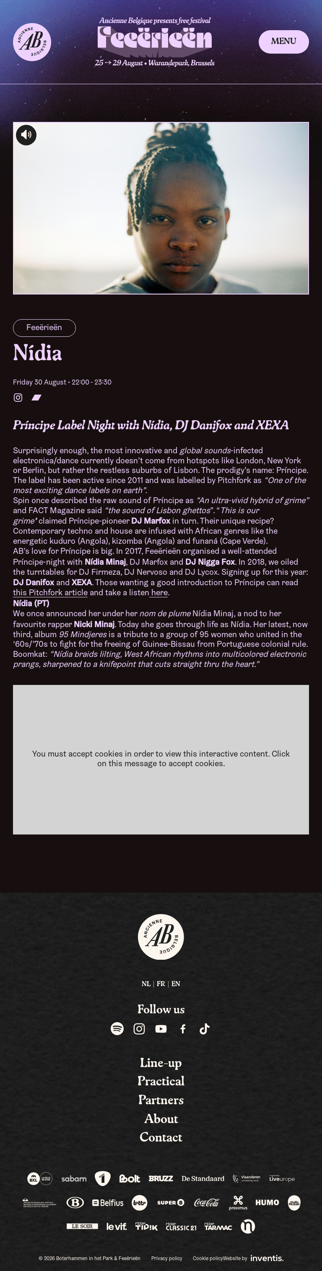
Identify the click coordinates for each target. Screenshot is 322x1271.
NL (146, 984)
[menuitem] (146, 985)
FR (161, 984)
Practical (161, 1082)
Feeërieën (44, 328)
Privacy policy (166, 1258)
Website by (253, 1258)
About (161, 1119)
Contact (161, 1138)
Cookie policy (208, 1258)
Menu (283, 42)
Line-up (161, 1063)
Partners (161, 1101)
